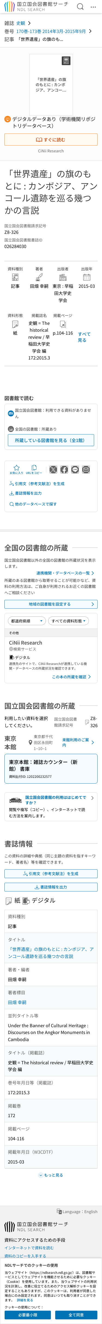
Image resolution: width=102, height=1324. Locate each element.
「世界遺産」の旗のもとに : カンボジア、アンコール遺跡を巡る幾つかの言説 (51, 952)
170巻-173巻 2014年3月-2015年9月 (51, 31)
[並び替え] (27, 620)
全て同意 (76, 1314)
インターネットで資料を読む (29, 1247)
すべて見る (84, 337)
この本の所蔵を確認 (72, 676)
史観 (20, 23)
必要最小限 (27, 1314)
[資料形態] (68, 620)
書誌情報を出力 (25, 493)
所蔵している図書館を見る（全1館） (51, 440)
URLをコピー (34, 469)
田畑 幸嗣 (17, 1002)
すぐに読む (50, 139)
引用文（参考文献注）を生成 (36, 483)
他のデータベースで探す (33, 504)
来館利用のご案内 (79, 742)
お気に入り (16, 469)
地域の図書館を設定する (62, 604)
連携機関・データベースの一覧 (66, 573)
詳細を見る (25, 1300)
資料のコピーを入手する (25, 1256)
